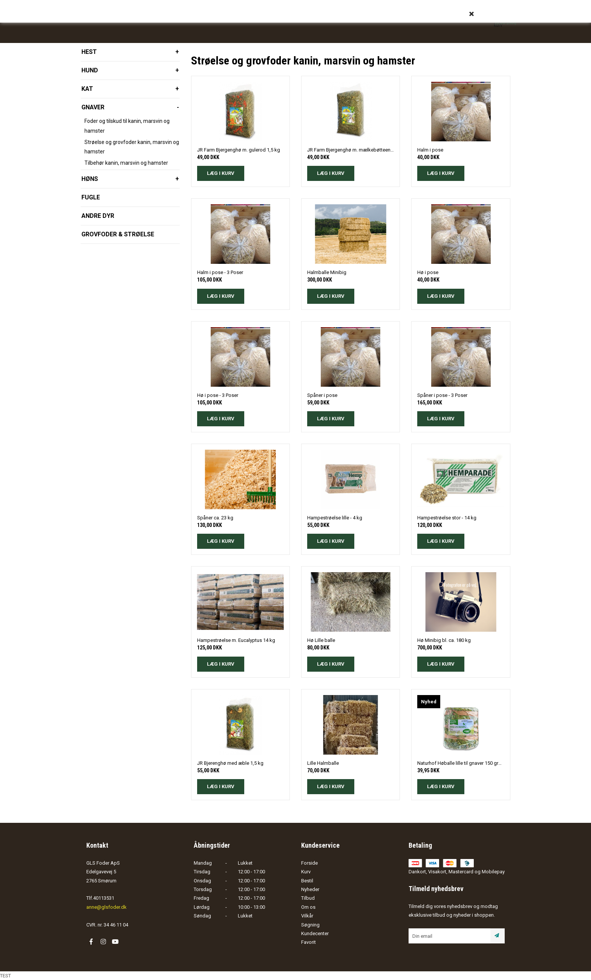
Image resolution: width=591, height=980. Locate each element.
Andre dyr (97, 215)
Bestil (307, 881)
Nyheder (310, 889)
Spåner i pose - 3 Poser (442, 395)
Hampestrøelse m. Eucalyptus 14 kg (236, 640)
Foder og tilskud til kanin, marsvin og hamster (127, 125)
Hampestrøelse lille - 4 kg (334, 518)
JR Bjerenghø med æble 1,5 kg (230, 763)
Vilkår (307, 916)
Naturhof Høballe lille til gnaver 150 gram (460, 763)
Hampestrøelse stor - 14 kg (446, 518)
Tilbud (308, 898)
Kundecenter (315, 933)
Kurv (306, 871)
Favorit (308, 942)
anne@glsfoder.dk (106, 907)
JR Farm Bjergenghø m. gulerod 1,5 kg (238, 150)
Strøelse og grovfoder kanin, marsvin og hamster (131, 147)
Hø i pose (427, 272)
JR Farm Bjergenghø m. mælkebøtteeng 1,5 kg (350, 150)
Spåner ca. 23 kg (215, 518)
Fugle (90, 197)
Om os (308, 907)
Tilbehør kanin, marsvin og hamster (126, 163)
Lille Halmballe (323, 763)
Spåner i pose (322, 395)
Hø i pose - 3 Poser (217, 395)
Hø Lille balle (321, 640)
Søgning (310, 925)
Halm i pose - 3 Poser (220, 272)
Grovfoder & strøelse (117, 234)
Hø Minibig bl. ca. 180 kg (444, 640)
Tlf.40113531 (100, 898)
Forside (309, 863)
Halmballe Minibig (326, 272)
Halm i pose (430, 150)
